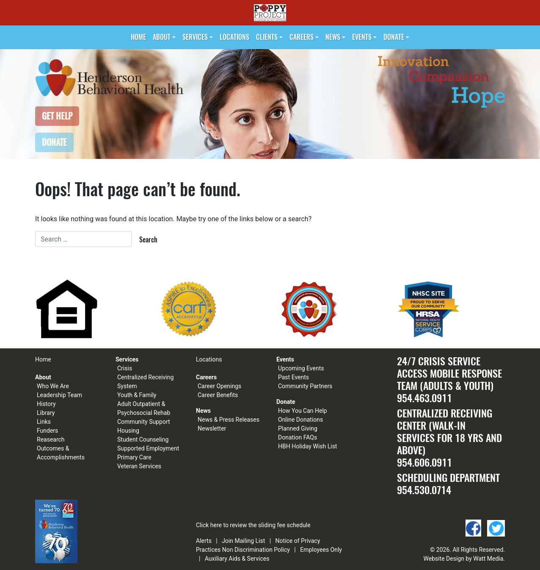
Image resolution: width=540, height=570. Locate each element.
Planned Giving (297, 428)
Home (138, 37)
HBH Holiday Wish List (307, 446)
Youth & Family (136, 395)
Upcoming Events (301, 368)
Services (195, 37)
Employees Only (321, 549)
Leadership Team (59, 395)
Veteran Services (139, 466)
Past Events (293, 377)
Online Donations (300, 419)
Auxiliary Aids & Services (237, 558)
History (46, 403)
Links (44, 421)
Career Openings (219, 386)
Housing (128, 430)
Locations (234, 37)
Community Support (143, 421)
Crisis (124, 368)
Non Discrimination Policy (256, 549)
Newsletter (212, 428)
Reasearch (51, 439)
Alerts (204, 540)
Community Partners (305, 386)
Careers (301, 37)
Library (46, 412)
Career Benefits (218, 395)
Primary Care (134, 457)
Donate (393, 37)
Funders (47, 430)
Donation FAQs (297, 437)
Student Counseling (142, 439)
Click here (209, 525)
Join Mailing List (243, 540)
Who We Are (53, 386)
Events (362, 37)
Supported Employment (148, 448)
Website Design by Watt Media (464, 558)
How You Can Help (302, 410)
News (332, 37)
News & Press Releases (228, 419)
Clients (267, 37)
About (162, 37)
